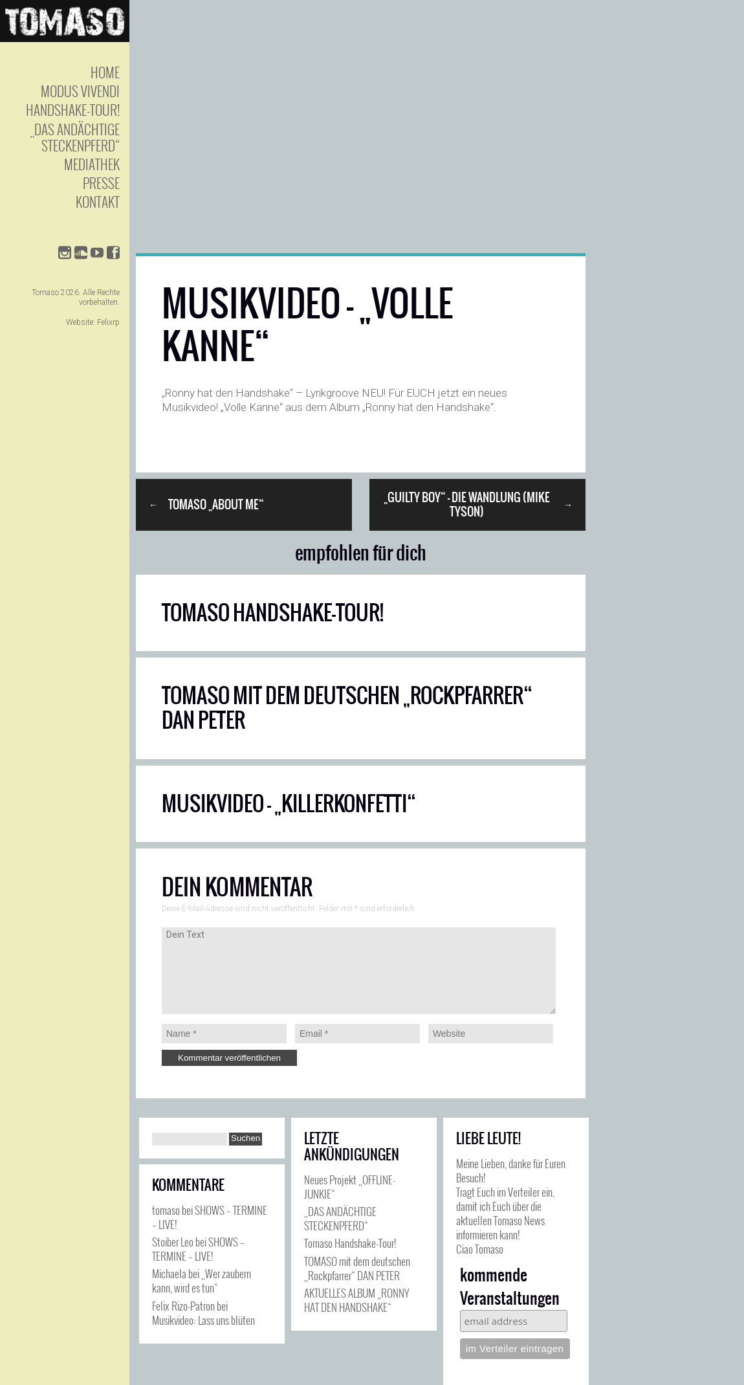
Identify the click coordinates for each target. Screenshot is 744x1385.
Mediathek (92, 164)
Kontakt (98, 202)
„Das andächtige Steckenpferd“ (75, 137)
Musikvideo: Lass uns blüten (203, 1320)
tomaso (166, 1210)
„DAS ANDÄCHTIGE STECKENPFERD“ (340, 1218)
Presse (101, 183)
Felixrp (108, 322)
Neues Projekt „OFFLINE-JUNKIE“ (349, 1186)
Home (105, 72)
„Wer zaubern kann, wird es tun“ (201, 1280)
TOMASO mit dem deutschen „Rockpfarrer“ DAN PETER (347, 708)
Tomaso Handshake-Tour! (273, 612)
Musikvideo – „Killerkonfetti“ (289, 803)
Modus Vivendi (80, 91)
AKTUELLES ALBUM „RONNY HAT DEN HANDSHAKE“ (356, 1300)
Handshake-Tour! (73, 110)
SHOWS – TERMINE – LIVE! (209, 1217)
